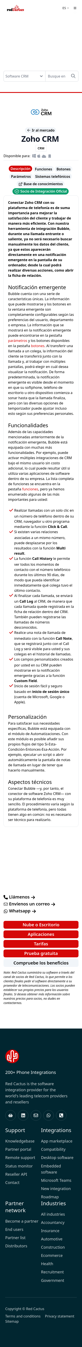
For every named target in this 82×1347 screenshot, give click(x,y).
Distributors (16, 1245)
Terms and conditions (22, 1316)
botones (38, 345)
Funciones (43, 169)
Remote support (20, 1157)
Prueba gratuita (41, 953)
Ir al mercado (41, 130)
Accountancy (53, 1222)
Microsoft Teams (56, 1180)
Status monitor (19, 1166)
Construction (53, 1247)
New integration (56, 1188)
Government (52, 1280)
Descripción (20, 168)
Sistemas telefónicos (52, 176)
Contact (12, 1182)
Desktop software (57, 1157)
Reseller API (16, 1174)
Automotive (52, 1238)
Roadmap (50, 1196)
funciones (30, 489)
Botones (63, 169)
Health (47, 1263)
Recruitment (52, 1271)
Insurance (50, 1230)
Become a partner (21, 1221)
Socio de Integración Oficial (40, 191)
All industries (53, 1214)
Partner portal (18, 1149)
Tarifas (41, 944)
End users (14, 1229)
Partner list (15, 1237)
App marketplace (57, 1141)
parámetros (17, 340)
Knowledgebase (20, 1141)
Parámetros (21, 176)
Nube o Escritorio (41, 925)
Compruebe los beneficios (40, 963)
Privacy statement (59, 1316)
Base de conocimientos (40, 183)
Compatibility (53, 1149)
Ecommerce (52, 1255)
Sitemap (12, 1321)
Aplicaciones (41, 934)
